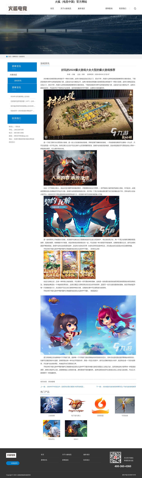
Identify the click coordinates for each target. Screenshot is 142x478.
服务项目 (81, 8)
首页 (52, 8)
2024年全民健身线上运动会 (20, 96)
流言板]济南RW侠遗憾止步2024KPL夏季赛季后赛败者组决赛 (23, 106)
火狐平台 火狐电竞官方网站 (50, 194)
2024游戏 (51, 382)
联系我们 (122, 8)
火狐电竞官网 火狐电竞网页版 (88, 246)
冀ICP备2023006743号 (129, 475)
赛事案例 (108, 8)
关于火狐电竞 (66, 8)
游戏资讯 (22, 56)
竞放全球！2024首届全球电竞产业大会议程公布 (23, 111)
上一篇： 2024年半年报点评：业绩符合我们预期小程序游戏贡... (62, 386)
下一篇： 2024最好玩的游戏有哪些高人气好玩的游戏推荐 (116, 386)
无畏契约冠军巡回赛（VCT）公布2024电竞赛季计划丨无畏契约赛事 (23, 101)
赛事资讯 (95, 7)
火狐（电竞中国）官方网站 (71, 1)
